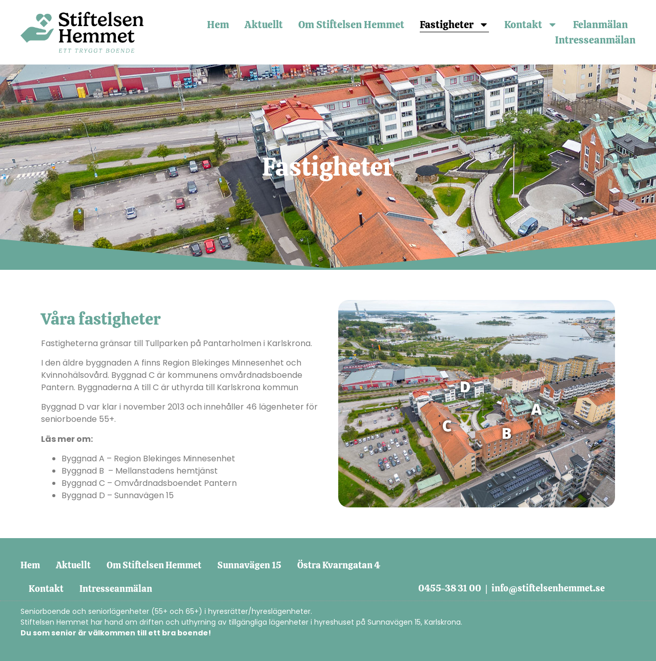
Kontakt (531, 24)
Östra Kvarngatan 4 (338, 565)
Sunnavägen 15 (249, 565)
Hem (218, 24)
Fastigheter (454, 24)
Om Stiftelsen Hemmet (351, 24)
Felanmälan (600, 24)
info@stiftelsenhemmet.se (548, 588)
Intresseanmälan (595, 40)
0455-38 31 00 (449, 588)
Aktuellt (263, 24)
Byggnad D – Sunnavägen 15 (117, 495)
